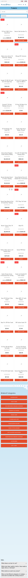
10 (20, 385)
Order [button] (21, 113)
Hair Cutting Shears (14, 428)
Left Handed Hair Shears (14, 432)
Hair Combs (14, 401)
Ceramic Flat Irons (14, 410)
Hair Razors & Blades (14, 423)
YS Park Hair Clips (14, 419)
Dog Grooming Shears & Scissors (14, 406)
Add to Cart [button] (7, 41)
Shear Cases (14, 414)
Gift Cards (14, 445)
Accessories (14, 441)
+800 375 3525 (4, 1)
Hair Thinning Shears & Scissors (14, 436)
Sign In (20, 4)
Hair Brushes (14, 397)
